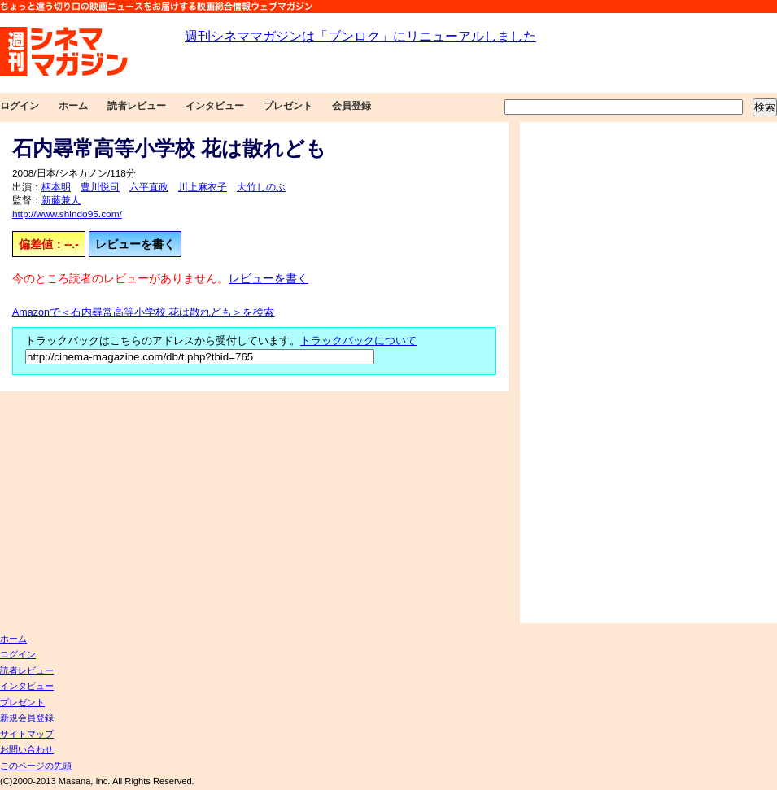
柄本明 (56, 187)
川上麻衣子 (202, 187)
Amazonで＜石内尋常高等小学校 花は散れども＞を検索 (143, 312)
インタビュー (215, 105)
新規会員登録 (27, 717)
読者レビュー (136, 105)
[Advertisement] (575, 373)
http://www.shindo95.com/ (67, 214)
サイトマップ (27, 734)
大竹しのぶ (261, 187)
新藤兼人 (61, 200)
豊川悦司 (100, 187)
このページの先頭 (36, 765)
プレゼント (288, 105)
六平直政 (148, 187)
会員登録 (351, 105)
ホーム (73, 105)
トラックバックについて (358, 341)
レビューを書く (135, 244)
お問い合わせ (27, 749)
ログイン (19, 105)
